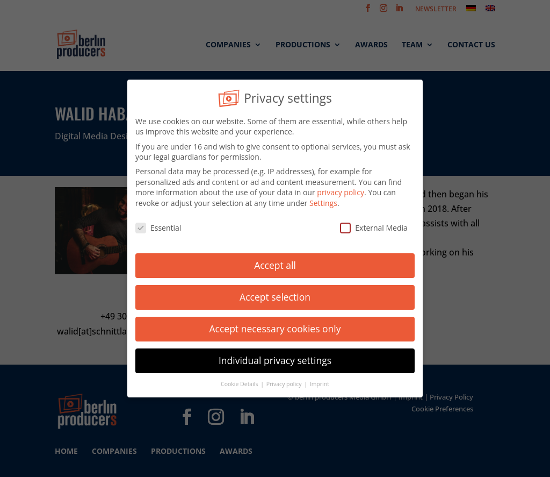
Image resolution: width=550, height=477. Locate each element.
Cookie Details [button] (240, 381)
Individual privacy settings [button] (275, 358)
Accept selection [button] (275, 294)
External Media (374, 225)
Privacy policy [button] (284, 381)
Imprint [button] (319, 381)
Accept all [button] (275, 263)
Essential (158, 225)
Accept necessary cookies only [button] (275, 326)
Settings (323, 200)
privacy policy (340, 190)
